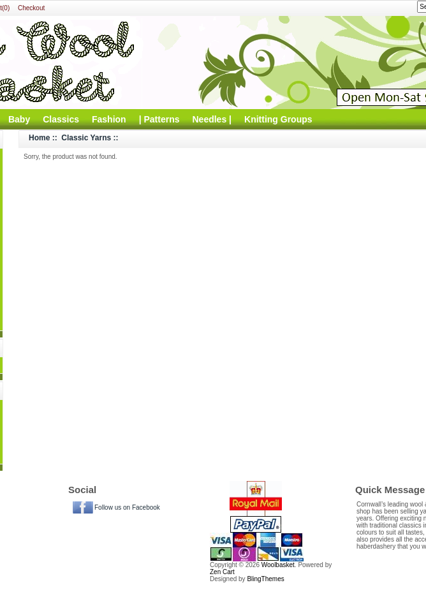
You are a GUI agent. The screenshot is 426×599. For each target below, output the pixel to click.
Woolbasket (278, 564)
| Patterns (159, 119)
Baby (19, 119)
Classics (61, 119)
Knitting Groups (278, 119)
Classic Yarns (86, 137)
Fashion (109, 119)
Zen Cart (222, 571)
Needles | (212, 119)
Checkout (31, 7)
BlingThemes (265, 578)
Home (39, 137)
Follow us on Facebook (127, 507)
